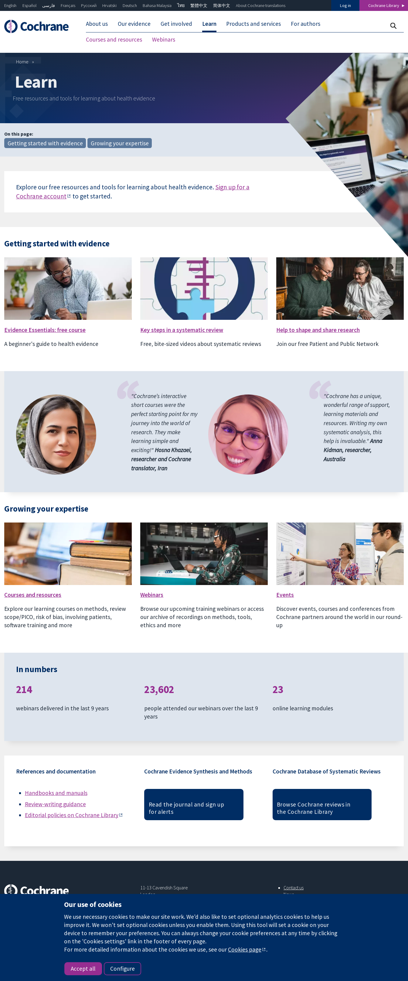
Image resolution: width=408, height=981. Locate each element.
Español (29, 5)
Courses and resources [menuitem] (114, 39)
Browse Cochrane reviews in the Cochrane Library (313, 808)
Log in (345, 5)
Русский (89, 5)
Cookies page (244, 949)
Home (22, 62)
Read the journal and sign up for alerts (186, 808)
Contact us (294, 888)
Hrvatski (109, 5)
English (10, 5)
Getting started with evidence (45, 143)
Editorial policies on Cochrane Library (71, 815)
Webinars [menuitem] (163, 39)
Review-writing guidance (55, 804)
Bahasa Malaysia (157, 5)
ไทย (181, 5)
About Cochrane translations (260, 5)
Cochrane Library (383, 5)
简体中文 (221, 5)
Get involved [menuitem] (176, 23)
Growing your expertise (120, 143)
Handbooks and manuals (56, 793)
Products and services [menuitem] (253, 23)
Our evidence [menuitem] (134, 23)
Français (68, 5)
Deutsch (130, 5)
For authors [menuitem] (305, 23)
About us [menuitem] (97, 23)
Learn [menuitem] (209, 23)
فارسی (48, 5)
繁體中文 (198, 5)
